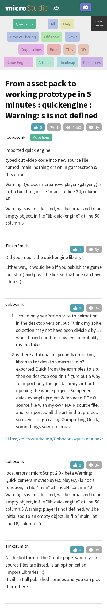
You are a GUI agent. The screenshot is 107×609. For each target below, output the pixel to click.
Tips (69, 49)
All (53, 23)
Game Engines (18, 62)
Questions (24, 23)
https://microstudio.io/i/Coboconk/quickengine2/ (54, 439)
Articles (44, 62)
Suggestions (31, 49)
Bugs (54, 49)
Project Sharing (23, 36)
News (72, 36)
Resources (92, 62)
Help (67, 23)
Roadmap (67, 62)
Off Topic (52, 36)
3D (83, 49)
